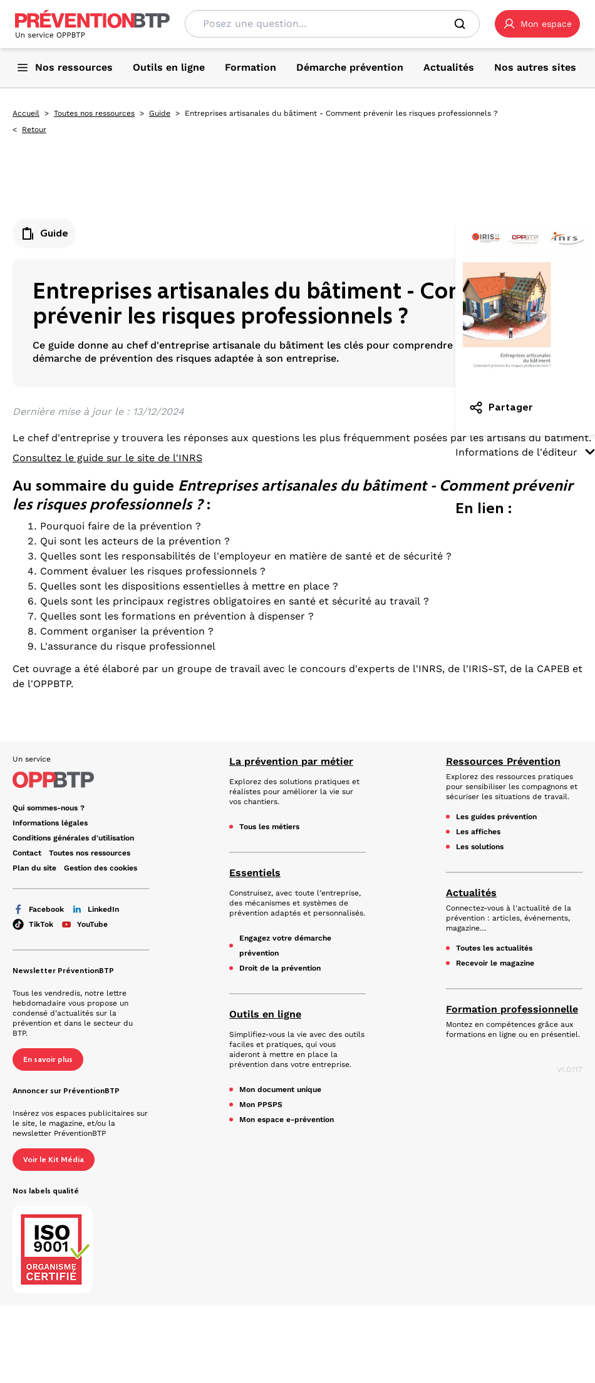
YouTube (84, 924)
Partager (500, 407)
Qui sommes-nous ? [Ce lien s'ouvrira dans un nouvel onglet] (49, 808)
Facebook (38, 909)
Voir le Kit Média (53, 1159)
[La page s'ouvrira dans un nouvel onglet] (537, 24)
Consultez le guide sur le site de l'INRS (107, 458)
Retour (34, 129)
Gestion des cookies (100, 868)
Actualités (471, 893)
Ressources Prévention (503, 761)
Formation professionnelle (512, 1009)
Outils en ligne (265, 1014)
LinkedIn (95, 909)
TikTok (33, 924)
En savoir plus (48, 1059)
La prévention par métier (291, 761)
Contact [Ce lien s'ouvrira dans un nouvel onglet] (27, 853)
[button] (537, 24)
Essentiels (255, 873)
